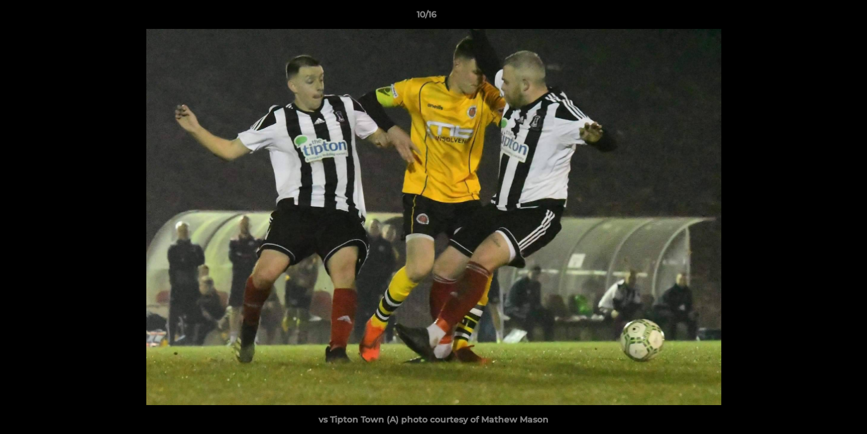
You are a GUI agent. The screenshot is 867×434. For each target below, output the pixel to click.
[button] (816, 17)
